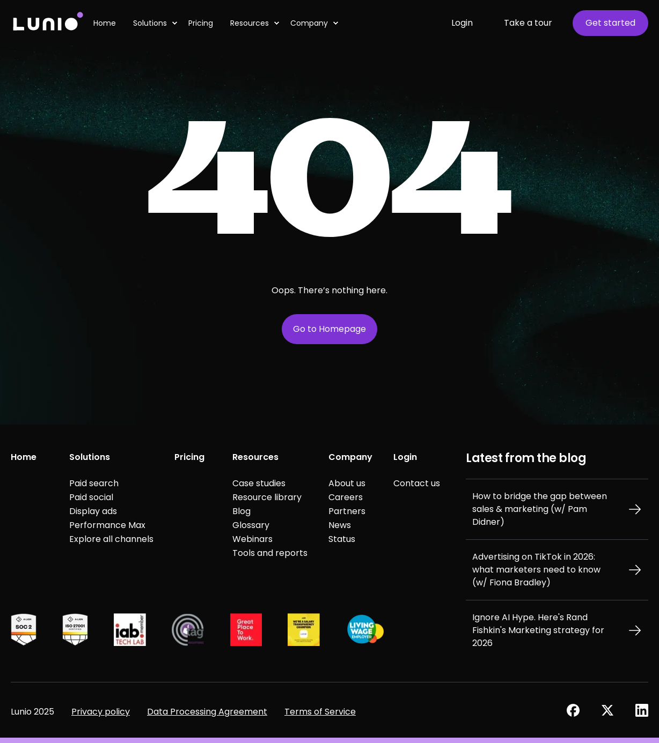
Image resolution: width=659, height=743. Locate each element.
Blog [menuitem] (241, 511)
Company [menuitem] (350, 457)
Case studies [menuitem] (258, 483)
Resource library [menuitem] (267, 497)
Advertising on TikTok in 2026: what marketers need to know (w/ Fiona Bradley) (536, 570)
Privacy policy (100, 711)
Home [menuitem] (23, 457)
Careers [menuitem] (345, 497)
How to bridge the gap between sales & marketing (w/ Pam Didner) (539, 509)
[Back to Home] (47, 23)
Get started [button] (610, 23)
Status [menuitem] (341, 539)
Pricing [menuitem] (189, 457)
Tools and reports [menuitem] (269, 553)
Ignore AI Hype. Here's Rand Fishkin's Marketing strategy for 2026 (538, 630)
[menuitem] (174, 23)
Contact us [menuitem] (416, 483)
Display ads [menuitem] (93, 511)
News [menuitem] (339, 525)
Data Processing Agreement (207, 711)
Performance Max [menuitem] (107, 525)
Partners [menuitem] (346, 511)
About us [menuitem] (346, 483)
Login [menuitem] (405, 457)
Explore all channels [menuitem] (111, 539)
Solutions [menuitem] (89, 457)
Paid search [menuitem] (94, 483)
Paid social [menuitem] (91, 497)
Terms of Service (320, 711)
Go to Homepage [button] (329, 329)
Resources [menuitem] (255, 457)
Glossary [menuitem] (250, 525)
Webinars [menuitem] (252, 539)
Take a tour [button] (528, 23)
